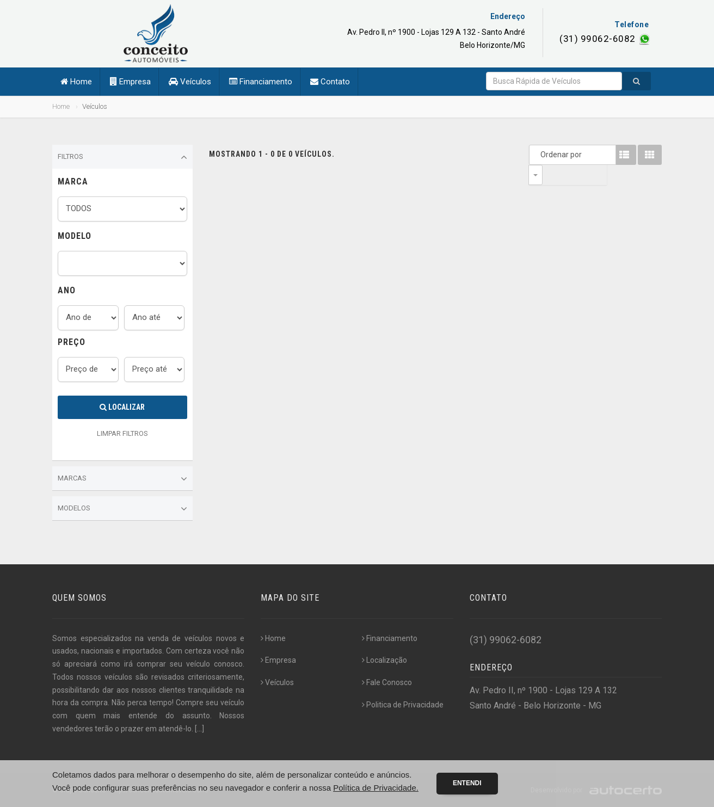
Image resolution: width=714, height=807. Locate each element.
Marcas (122, 479)
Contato (330, 82)
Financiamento (260, 82)
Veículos (190, 82)
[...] (199, 728)
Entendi (467, 783)
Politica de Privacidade (403, 704)
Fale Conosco (387, 682)
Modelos (122, 509)
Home (76, 82)
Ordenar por (538, 154)
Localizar (122, 407)
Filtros (122, 157)
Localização (384, 660)
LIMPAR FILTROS (122, 433)
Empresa (130, 82)
